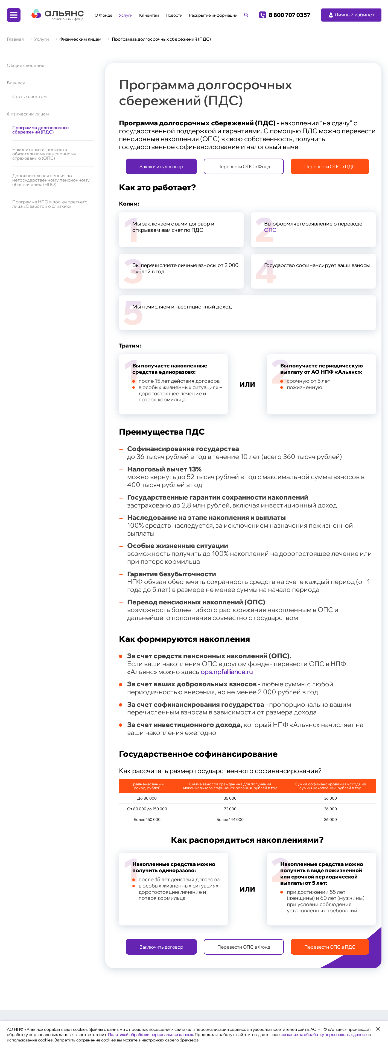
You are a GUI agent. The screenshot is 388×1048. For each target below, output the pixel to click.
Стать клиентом (29, 96)
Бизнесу (16, 82)
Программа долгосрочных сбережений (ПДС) (41, 130)
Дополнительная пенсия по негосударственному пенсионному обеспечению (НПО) (51, 180)
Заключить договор (161, 166)
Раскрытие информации (213, 15)
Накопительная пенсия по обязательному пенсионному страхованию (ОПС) (44, 154)
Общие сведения (25, 65)
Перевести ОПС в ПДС (329, 166)
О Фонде (103, 15)
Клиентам (149, 15)
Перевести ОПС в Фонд (243, 166)
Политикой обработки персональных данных (150, 1034)
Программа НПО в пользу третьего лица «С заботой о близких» (49, 204)
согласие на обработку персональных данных (324, 1034)
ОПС (270, 230)
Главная (15, 39)
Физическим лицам (28, 114)
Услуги (126, 15)
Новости (174, 15)
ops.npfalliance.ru (227, 671)
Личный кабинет (351, 14)
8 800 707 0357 (289, 15)
